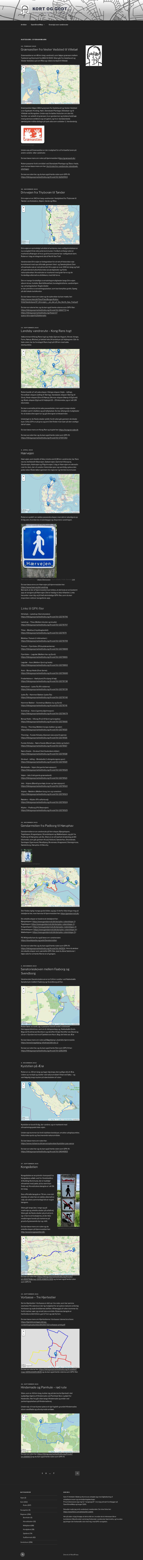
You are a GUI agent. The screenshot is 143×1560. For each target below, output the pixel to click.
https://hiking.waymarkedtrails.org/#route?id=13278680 (44, 673)
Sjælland (26, 1533)
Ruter (25, 1505)
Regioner (23, 1514)
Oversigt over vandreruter (58, 25)
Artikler (24, 25)
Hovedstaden (28, 1521)
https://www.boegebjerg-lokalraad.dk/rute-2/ (39, 1043)
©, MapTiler (52, 103)
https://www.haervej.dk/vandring (34, 587)
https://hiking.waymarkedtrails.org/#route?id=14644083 (44, 1151)
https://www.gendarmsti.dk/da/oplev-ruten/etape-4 (55, 930)
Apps (22, 1498)
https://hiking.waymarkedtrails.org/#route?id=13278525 (44, 810)
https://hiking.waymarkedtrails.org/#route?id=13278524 (44, 802)
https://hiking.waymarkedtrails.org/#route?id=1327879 (44, 633)
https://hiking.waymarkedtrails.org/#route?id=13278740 (44, 697)
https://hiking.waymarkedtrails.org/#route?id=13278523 (44, 794)
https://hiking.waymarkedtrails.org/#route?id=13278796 (44, 617)
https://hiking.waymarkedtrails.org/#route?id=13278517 (44, 746)
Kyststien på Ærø (32, 1066)
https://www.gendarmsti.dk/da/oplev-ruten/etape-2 (53, 924)
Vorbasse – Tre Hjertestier (38, 1297)
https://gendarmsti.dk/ (70, 913)
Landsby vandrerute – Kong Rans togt (46, 331)
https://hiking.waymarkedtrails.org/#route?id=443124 (43, 948)
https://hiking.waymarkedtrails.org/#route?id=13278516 (44, 738)
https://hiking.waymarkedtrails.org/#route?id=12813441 (44, 1051)
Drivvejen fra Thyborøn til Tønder (43, 192)
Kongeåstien (29, 1167)
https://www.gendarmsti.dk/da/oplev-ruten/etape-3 (54, 927)
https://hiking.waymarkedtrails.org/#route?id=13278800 (44, 649)
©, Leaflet (59, 103)
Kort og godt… (52, 8)
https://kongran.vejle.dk (68, 430)
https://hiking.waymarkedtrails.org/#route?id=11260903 (44, 177)
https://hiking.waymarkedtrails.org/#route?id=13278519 (44, 762)
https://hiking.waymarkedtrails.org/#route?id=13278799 (44, 641)
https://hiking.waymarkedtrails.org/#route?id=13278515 (44, 730)
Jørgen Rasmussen (43, 579)
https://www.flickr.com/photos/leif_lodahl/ (78, 1512)
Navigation (24, 1510)
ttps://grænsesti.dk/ (67, 158)
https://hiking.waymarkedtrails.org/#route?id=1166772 (43, 310)
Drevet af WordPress (70, 1555)
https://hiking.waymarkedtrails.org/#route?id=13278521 (44, 778)
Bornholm (26, 1517)
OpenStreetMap (38, 25)
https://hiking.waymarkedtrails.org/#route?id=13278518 (44, 754)
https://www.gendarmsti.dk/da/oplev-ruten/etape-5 (54, 932)
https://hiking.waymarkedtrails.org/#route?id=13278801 (44, 657)
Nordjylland (27, 1529)
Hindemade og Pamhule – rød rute (44, 1387)
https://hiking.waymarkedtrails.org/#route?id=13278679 (44, 713)
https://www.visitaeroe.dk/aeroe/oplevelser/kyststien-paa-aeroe (47, 1143)
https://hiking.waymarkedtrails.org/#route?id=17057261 (44, 438)
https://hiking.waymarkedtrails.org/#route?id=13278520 (44, 770)
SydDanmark (27, 1537)
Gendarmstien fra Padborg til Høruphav (47, 825)
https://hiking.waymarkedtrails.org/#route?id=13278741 (44, 705)
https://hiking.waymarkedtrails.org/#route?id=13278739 (44, 689)
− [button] (23, 70)
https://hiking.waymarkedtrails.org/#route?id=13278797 (44, 625)
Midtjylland (27, 1525)
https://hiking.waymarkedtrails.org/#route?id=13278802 (44, 665)
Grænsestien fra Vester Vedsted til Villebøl (49, 49)
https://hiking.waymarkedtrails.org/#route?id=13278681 (44, 722)
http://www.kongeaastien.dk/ (33, 1232)
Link (73, 579)
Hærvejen (27, 453)
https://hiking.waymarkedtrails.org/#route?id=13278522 (44, 786)
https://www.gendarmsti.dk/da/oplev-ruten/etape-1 (54, 921)
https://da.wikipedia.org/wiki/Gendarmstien (39, 940)
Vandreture (24, 1542)
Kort (21, 1502)
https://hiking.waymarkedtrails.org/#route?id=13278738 (44, 681)
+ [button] (23, 67)
